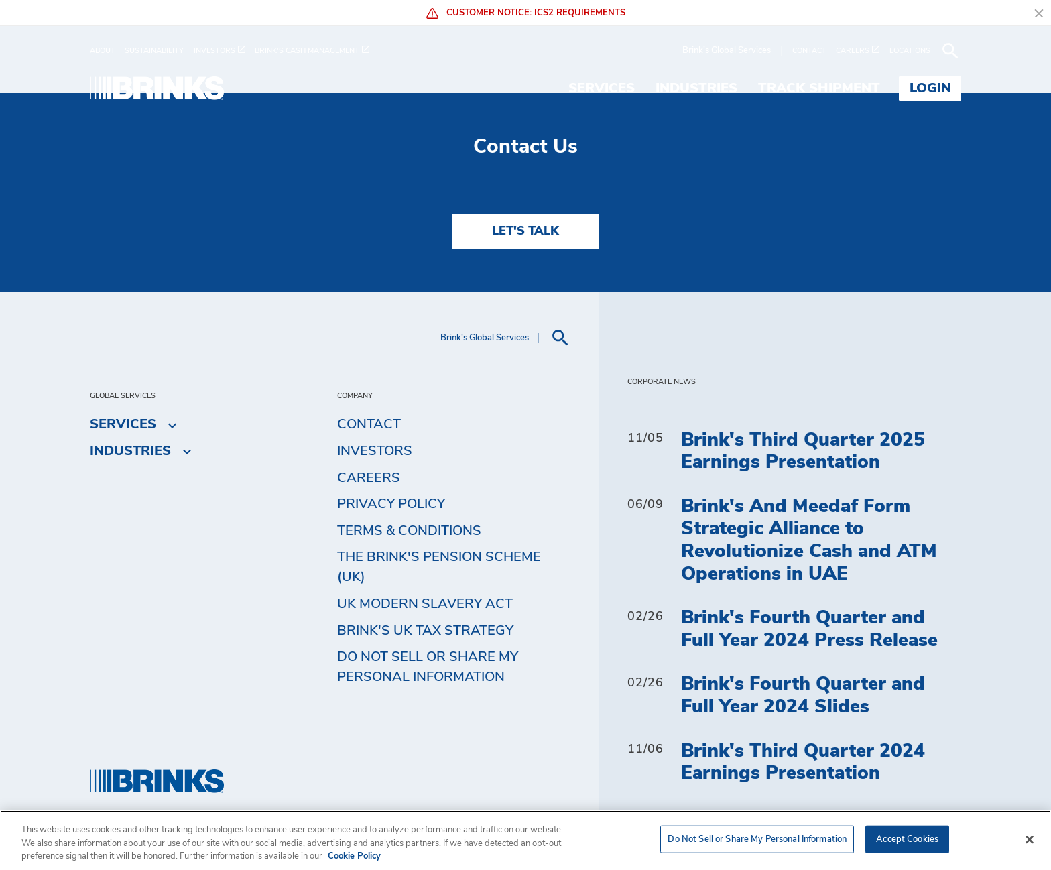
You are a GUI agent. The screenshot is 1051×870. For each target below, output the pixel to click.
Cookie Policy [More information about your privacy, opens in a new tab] (354, 856)
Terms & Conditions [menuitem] (409, 531)
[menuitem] (107, 51)
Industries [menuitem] (696, 88)
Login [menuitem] (930, 88)
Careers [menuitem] (368, 478)
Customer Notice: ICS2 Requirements (525, 13)
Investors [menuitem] (374, 451)
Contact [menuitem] (369, 424)
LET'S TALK (525, 231)
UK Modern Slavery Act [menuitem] (425, 604)
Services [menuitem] (601, 88)
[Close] (1029, 839)
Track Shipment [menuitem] (819, 88)
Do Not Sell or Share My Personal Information (427, 667)
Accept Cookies (907, 838)
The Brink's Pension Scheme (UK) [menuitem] (439, 567)
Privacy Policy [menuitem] (391, 504)
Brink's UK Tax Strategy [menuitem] (425, 630)
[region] (525, 840)
